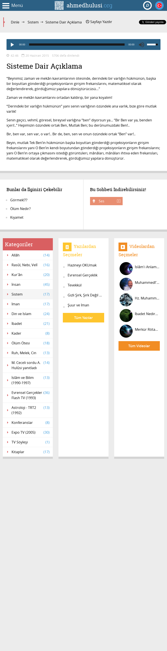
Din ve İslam (31, 313)
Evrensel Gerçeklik (82, 275)
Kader (31, 333)
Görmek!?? (18, 200)
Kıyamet (16, 217)
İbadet (31, 323)
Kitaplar (31, 451)
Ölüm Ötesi (31, 343)
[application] (83, 44)
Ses (109, 201)
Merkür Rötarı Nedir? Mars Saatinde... (140, 331)
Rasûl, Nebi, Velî (31, 265)
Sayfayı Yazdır (99, 21)
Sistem (33, 22)
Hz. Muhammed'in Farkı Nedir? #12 (140, 299)
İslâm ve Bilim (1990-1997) (31, 380)
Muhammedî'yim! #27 (140, 284)
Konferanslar (31, 422)
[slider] (77, 44)
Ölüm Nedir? (20, 208)
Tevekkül (75, 285)
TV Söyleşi (31, 442)
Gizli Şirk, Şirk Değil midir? (86, 295)
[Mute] (141, 44)
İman (31, 304)
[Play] (12, 44)
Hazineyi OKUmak (82, 265)
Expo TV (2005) (31, 432)
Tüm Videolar (139, 346)
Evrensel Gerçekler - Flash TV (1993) (31, 395)
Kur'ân (31, 274)
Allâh (31, 255)
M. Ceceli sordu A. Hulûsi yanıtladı (31, 365)
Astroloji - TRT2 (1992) (31, 410)
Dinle (15, 22)
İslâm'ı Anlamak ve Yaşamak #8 (140, 268)
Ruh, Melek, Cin (31, 352)
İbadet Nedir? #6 (140, 315)
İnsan (31, 284)
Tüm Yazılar (83, 317)
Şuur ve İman (78, 305)
